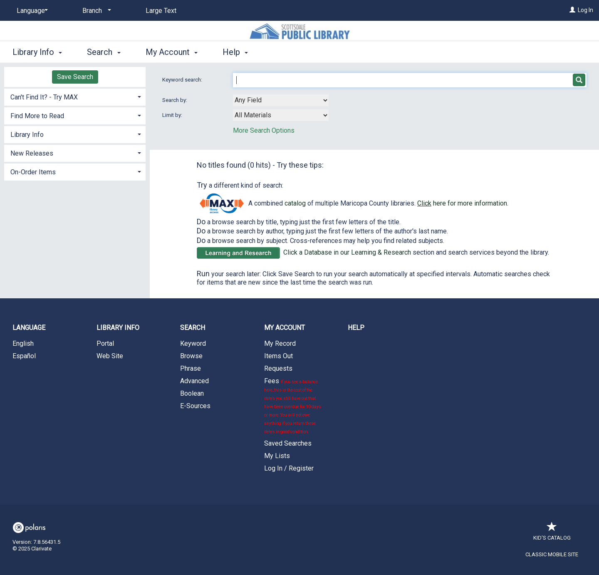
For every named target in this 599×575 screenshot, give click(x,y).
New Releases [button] (31, 153)
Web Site (110, 356)
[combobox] (281, 100)
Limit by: (172, 115)
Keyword (193, 343)
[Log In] (572, 10)
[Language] (30, 10)
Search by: (175, 100)
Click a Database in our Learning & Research (347, 252)
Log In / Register (289, 468)
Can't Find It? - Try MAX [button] (44, 97)
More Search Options (264, 130)
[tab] (75, 96)
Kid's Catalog (552, 533)
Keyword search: (182, 80)
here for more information (462, 203)
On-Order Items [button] (33, 172)
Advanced (194, 381)
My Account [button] (172, 52)
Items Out (278, 356)
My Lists (277, 456)
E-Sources (195, 406)
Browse (191, 356)
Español (24, 356)
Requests (278, 368)
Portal (105, 343)
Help (356, 328)
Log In (585, 10)
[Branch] (95, 10)
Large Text (161, 11)
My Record (280, 343)
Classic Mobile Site (551, 554)
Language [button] (28, 328)
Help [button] (235, 52)
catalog (295, 203)
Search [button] (103, 52)
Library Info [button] (37, 52)
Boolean (192, 393)
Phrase (190, 368)
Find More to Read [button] (37, 116)
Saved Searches (288, 443)
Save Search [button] (75, 77)
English (23, 343)
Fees (292, 405)
